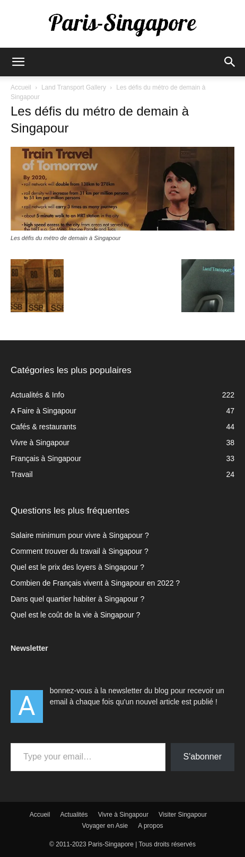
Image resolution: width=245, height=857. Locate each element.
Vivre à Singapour (123, 814)
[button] (18, 62)
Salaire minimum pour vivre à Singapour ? (80, 535)
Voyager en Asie (105, 825)
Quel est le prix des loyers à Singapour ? (77, 567)
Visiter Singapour (183, 814)
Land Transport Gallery (73, 87)
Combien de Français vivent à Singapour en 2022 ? (95, 583)
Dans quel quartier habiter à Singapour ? (77, 599)
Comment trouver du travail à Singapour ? (79, 551)
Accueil (21, 87)
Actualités (74, 814)
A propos (150, 825)
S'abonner (202, 756)
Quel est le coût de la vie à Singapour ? (75, 615)
